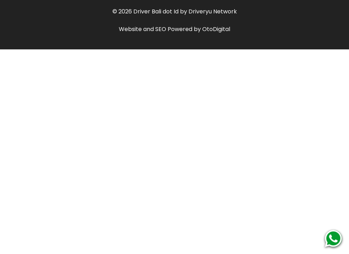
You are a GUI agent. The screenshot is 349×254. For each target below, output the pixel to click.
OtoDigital (216, 29)
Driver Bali (147, 11)
